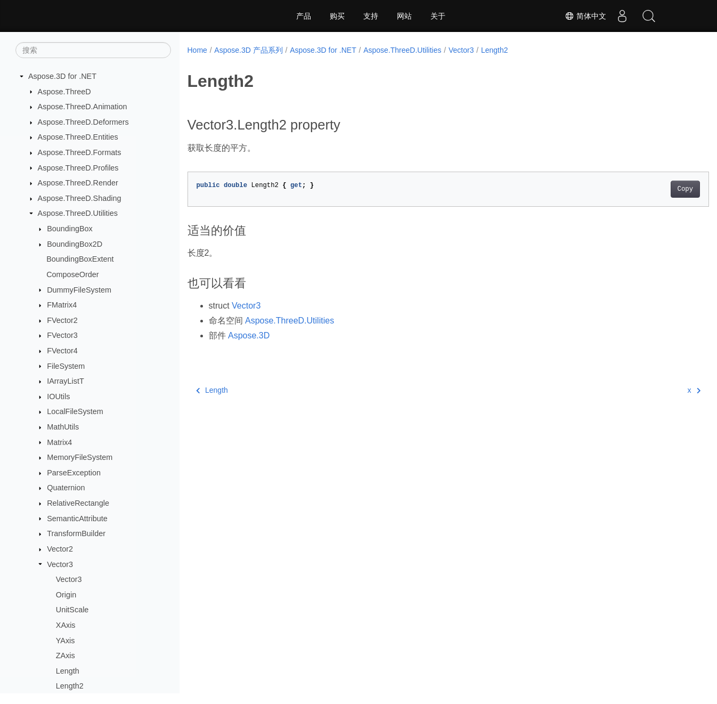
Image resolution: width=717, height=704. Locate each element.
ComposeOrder (72, 274)
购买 (337, 16)
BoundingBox (70, 228)
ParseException (74, 472)
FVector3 (62, 335)
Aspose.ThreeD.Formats (79, 152)
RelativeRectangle (78, 503)
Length (67, 671)
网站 (404, 16)
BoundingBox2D (74, 244)
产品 (303, 16)
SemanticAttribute (77, 518)
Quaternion (66, 487)
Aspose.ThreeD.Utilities (78, 213)
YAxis (65, 640)
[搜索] (93, 50)
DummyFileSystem (79, 290)
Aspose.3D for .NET (62, 76)
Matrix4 (59, 442)
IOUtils (58, 396)
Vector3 (60, 564)
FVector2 (62, 320)
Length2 (70, 686)
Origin (66, 594)
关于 (437, 16)
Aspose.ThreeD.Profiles (78, 168)
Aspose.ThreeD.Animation (82, 106)
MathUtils (63, 427)
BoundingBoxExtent (79, 259)
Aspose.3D (249, 335)
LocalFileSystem (75, 411)
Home (197, 50)
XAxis (66, 625)
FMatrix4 (62, 305)
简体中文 (585, 16)
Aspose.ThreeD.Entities (78, 137)
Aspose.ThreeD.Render (78, 183)
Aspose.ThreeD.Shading (79, 198)
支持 (370, 16)
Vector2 (60, 549)
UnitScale (72, 609)
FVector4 (62, 350)
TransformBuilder (76, 533)
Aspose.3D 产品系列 (248, 50)
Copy (649, 189)
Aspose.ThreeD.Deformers (83, 122)
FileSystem (66, 366)
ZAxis (65, 655)
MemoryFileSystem (79, 457)
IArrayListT (65, 381)
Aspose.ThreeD (64, 91)
